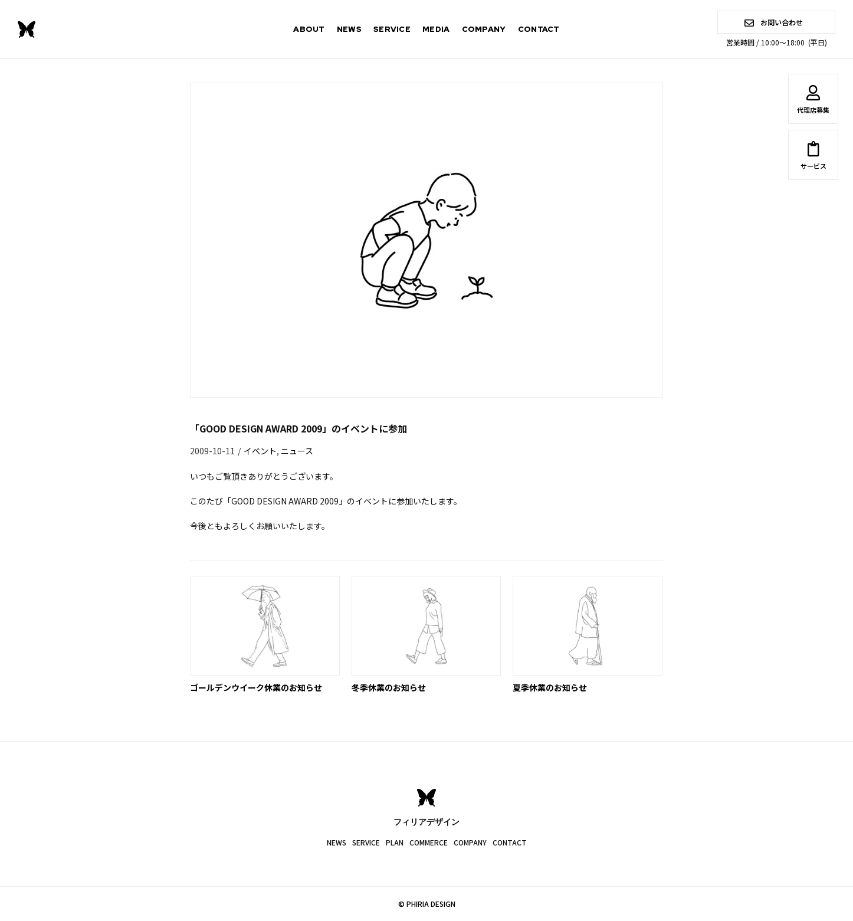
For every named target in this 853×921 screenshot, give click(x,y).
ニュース (297, 451)
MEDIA (436, 29)
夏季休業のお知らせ (550, 687)
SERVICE (392, 29)
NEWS (349, 29)
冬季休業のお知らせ (389, 687)
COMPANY (484, 29)
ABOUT (309, 29)
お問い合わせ (773, 22)
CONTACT (539, 29)
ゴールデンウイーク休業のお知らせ (256, 687)
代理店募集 (813, 101)
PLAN (394, 842)
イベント (260, 451)
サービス (813, 158)
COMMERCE (428, 842)
